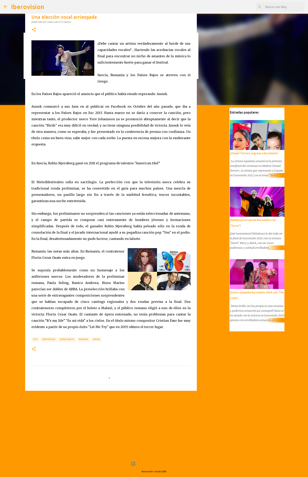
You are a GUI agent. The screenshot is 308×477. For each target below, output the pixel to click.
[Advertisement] (111, 424)
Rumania (83, 339)
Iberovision (27, 6)
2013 (35, 339)
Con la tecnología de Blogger (154, 463)
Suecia (96, 339)
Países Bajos (67, 339)
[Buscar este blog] (284, 7)
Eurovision (48, 339)
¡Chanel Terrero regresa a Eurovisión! (253, 153)
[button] (33, 29)
